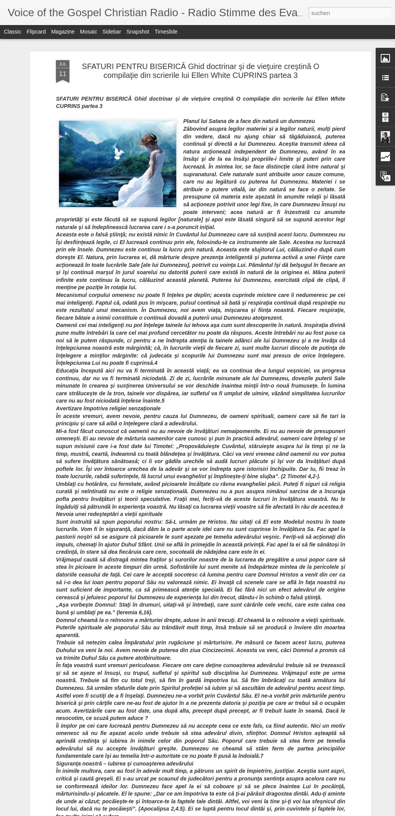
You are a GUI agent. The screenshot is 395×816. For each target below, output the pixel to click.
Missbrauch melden (357, 811)
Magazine (63, 32)
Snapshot (138, 32)
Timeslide (166, 32)
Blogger (329, 811)
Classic (12, 32)
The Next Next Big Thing (153, 720)
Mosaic (88, 32)
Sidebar (112, 32)
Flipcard (36, 32)
